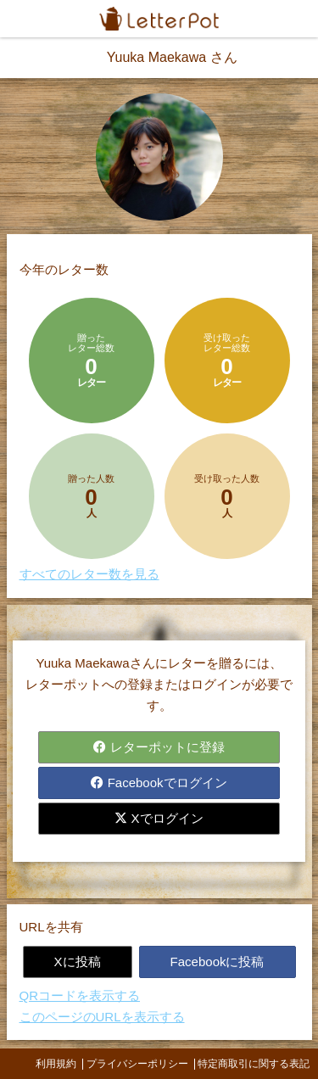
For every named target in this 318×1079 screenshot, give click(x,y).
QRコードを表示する (80, 995)
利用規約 (56, 1064)
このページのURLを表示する (102, 1016)
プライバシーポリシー (137, 1064)
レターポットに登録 (158, 747)
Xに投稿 (77, 961)
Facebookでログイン (158, 782)
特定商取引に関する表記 (254, 1064)
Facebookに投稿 (217, 961)
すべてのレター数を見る (89, 574)
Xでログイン (158, 818)
